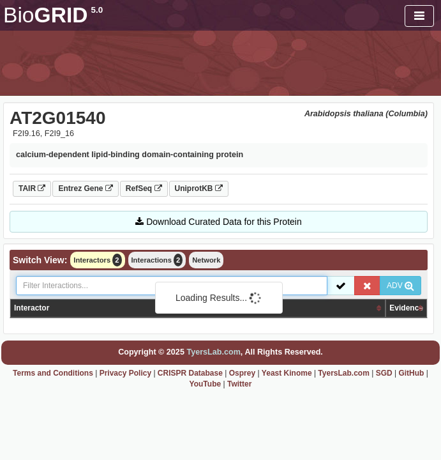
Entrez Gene (85, 188)
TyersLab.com (213, 352)
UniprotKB (199, 188)
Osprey (242, 373)
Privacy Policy (125, 373)
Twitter (239, 383)
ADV (400, 285)
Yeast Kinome (287, 373)
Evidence (406, 307)
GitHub (411, 373)
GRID (53, 15)
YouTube (205, 383)
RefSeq (144, 188)
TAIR (32, 188)
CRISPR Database (190, 373)
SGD (384, 373)
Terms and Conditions (53, 373)
